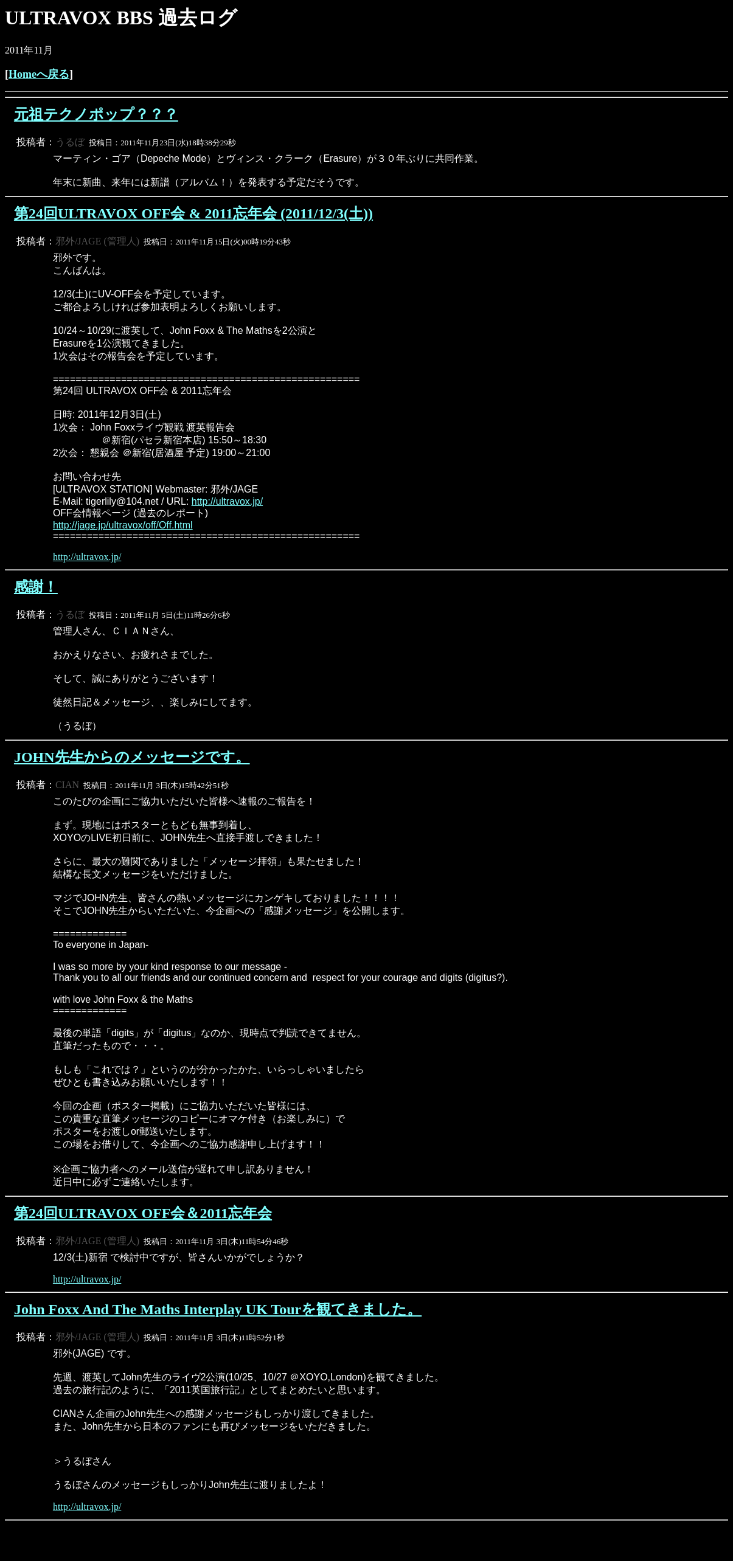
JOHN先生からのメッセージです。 (132, 757)
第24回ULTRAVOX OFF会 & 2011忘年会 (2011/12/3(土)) (193, 213)
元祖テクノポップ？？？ (96, 114)
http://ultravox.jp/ (227, 501)
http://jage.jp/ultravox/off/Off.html (123, 525)
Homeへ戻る (39, 74)
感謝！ (36, 587)
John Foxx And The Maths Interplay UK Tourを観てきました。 (218, 1309)
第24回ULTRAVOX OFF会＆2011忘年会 (143, 1213)
